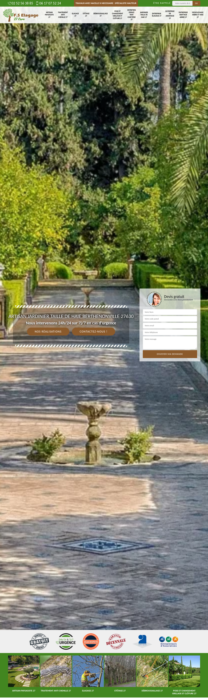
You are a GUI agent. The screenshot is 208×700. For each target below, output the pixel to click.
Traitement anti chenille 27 (63, 14)
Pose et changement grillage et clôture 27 (117, 14)
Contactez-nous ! (94, 331)
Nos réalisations (48, 331)
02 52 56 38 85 (20, 3)
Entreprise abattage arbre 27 (183, 14)
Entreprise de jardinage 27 (169, 14)
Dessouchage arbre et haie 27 (197, 14)
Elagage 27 (75, 15)
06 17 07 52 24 (48, 3)
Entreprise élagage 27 (156, 15)
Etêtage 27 (86, 15)
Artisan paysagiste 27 (49, 14)
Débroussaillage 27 (100, 15)
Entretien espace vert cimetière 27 (131, 15)
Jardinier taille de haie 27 (144, 14)
